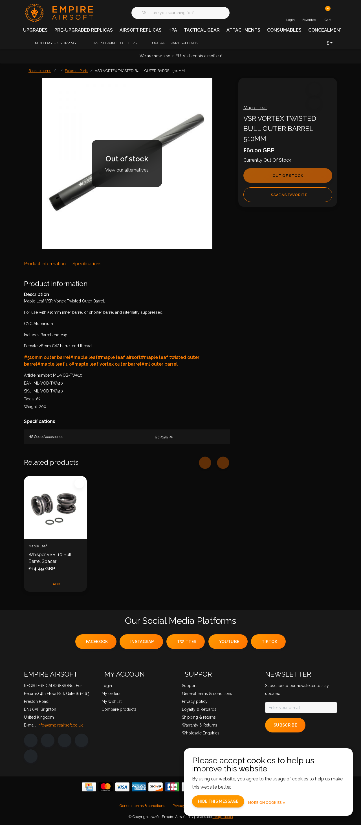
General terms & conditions (142, 806)
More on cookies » (277, 802)
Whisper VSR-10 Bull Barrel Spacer (49, 558)
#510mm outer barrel (47, 357)
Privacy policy (184, 806)
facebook (97, 642)
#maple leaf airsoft (119, 357)
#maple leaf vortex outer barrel (106, 364)
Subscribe (285, 726)
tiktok (269, 642)
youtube (229, 642)
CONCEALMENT (325, 30)
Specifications (87, 263)
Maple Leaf (257, 109)
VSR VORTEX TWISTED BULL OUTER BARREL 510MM (140, 71)
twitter (186, 642)
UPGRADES (35, 30)
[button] (313, 91)
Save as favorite (288, 196)
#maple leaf (84, 357)
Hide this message (229, 802)
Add (56, 584)
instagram (142, 642)
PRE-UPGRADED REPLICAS (83, 30)
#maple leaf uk (54, 364)
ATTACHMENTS (243, 30)
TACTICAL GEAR (202, 30)
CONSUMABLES (284, 30)
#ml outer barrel (159, 364)
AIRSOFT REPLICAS (141, 30)
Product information (45, 263)
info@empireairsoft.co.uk (60, 726)
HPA (172, 30)
